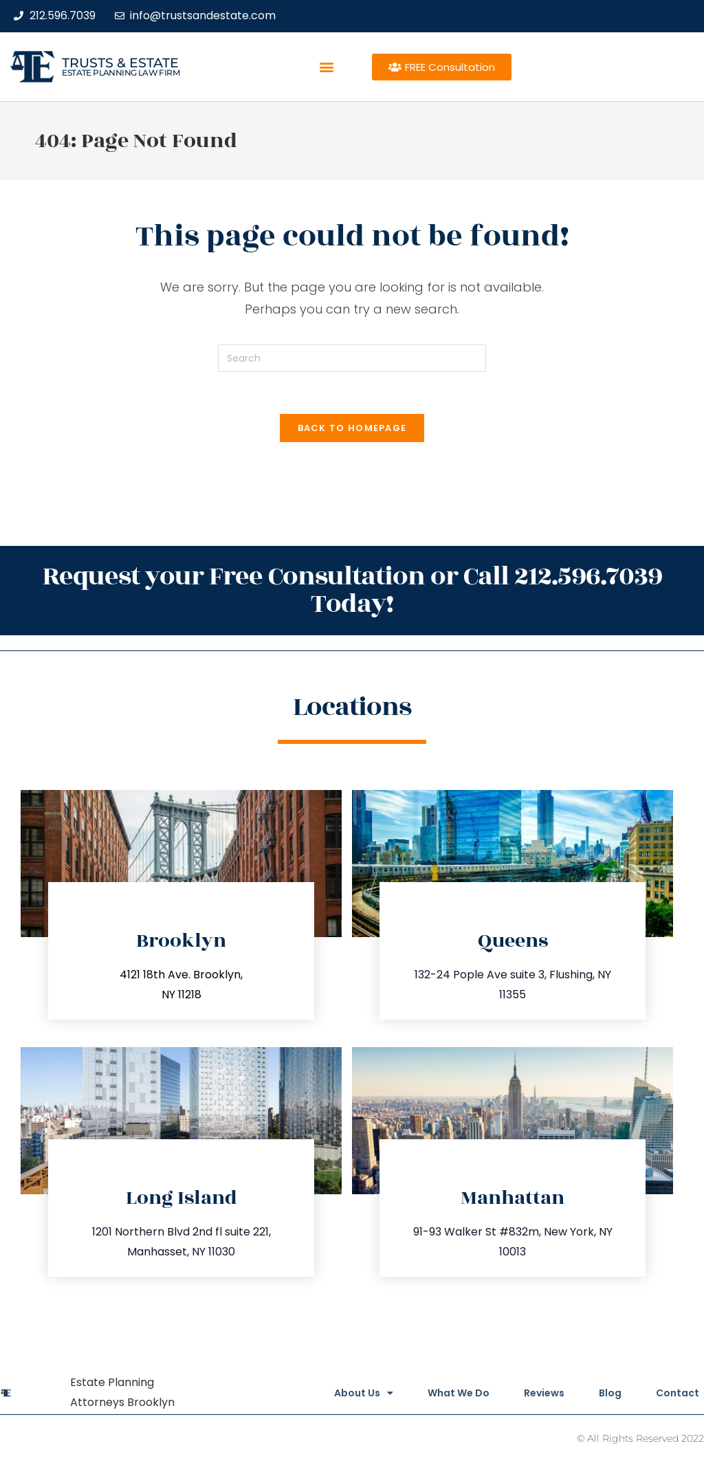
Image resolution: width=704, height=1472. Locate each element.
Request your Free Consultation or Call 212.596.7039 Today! (352, 590)
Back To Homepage (352, 428)
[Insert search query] (352, 358)
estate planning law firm (120, 72)
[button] (327, 67)
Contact (677, 1393)
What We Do (459, 1393)
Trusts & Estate (120, 63)
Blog (610, 1393)
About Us (363, 1393)
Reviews (544, 1393)
